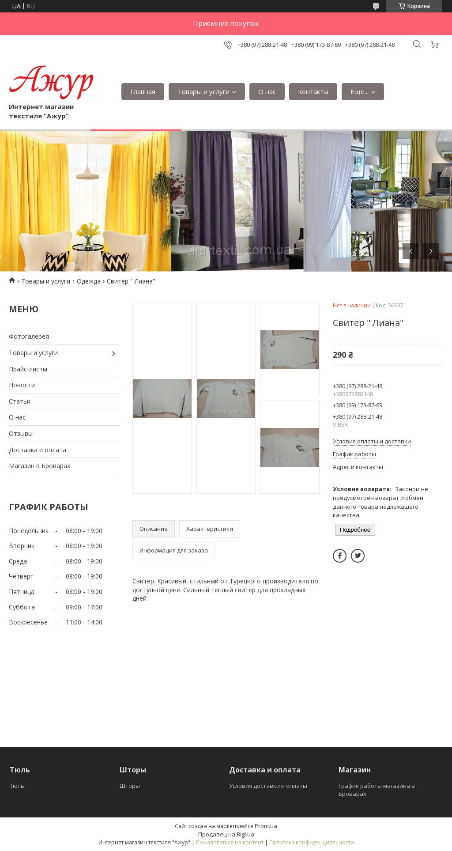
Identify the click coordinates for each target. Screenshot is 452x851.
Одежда (89, 281)
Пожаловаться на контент (230, 842)
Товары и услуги (203, 91)
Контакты (313, 91)
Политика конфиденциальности (311, 842)
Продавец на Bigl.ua (226, 834)
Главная (142, 91)
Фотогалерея (29, 336)
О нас (267, 91)
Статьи (19, 401)
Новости (22, 385)
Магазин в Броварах (39, 465)
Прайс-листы (28, 369)
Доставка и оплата (37, 450)
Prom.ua (266, 826)
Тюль (17, 786)
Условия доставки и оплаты (268, 786)
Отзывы (21, 433)
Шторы (130, 786)
